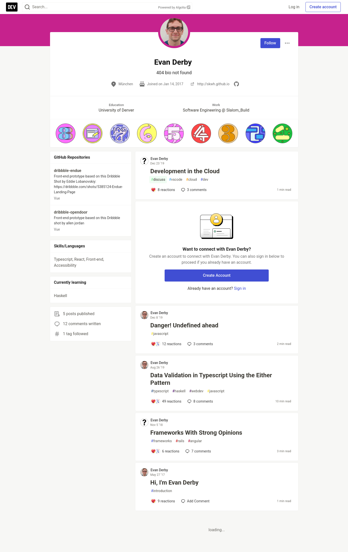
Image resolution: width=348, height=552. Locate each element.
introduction (161, 491)
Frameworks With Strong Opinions (196, 432)
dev (204, 179)
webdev (196, 391)
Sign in (240, 288)
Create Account (217, 275)
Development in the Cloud (185, 171)
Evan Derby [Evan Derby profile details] (159, 159)
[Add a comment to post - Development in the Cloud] (163, 189)
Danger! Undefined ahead (184, 325)
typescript (160, 391)
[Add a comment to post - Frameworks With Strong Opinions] (165, 451)
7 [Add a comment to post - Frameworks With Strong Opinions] (197, 451)
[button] (65, 133)
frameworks (161, 441)
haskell (178, 391)
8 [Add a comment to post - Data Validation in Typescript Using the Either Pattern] (199, 401)
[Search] (27, 7)
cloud (191, 179)
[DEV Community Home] (12, 7)
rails (180, 441)
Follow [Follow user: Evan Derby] (270, 43)
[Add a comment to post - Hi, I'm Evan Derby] (163, 501)
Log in (294, 7)
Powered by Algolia (174, 7)
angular (195, 441)
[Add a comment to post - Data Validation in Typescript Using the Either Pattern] (166, 401)
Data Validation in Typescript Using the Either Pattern (211, 379)
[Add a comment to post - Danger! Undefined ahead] (166, 343)
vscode (175, 179)
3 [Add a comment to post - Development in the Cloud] (193, 190)
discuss (158, 179)
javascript (159, 333)
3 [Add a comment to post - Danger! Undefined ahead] (199, 344)
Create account (323, 7)
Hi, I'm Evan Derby (174, 482)
